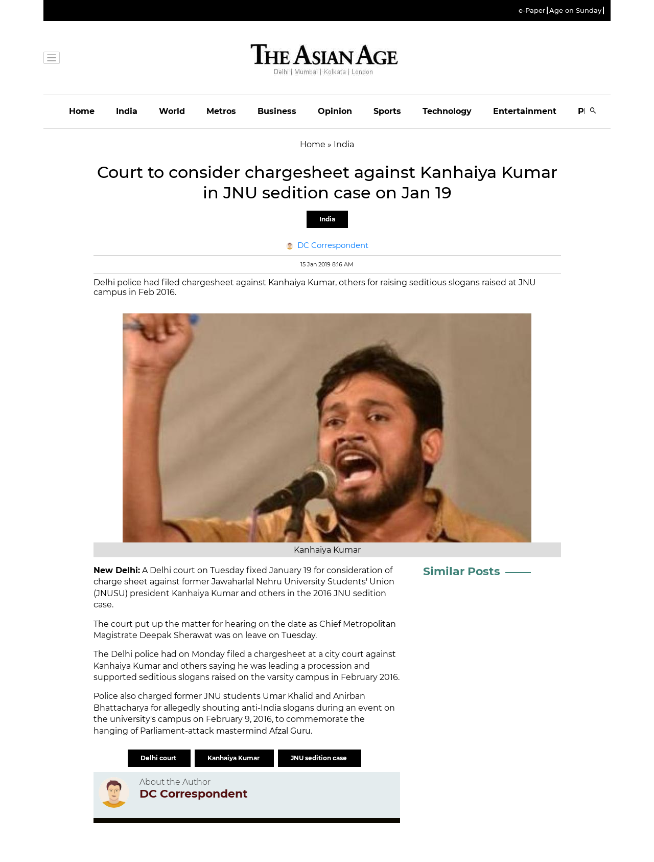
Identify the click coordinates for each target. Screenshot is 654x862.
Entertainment (524, 111)
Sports (387, 111)
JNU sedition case (319, 758)
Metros (221, 111)
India (126, 111)
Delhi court (159, 758)
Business (277, 111)
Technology (447, 111)
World (172, 111)
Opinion (335, 111)
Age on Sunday (575, 10)
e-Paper (532, 10)
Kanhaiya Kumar (234, 758)
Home (82, 111)
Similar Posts (461, 571)
